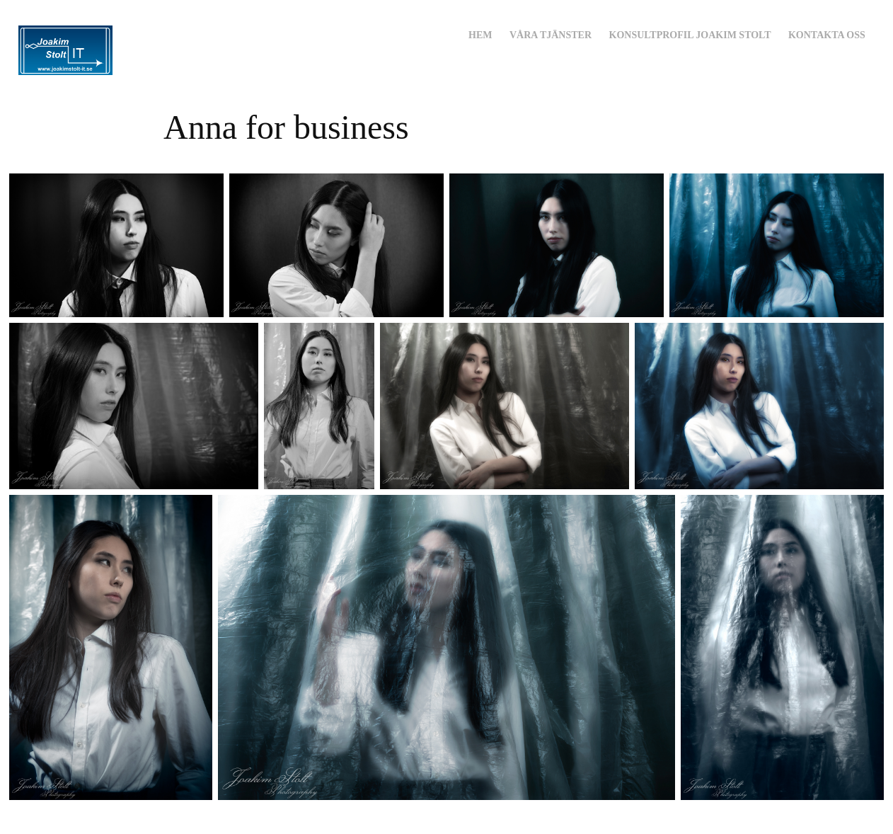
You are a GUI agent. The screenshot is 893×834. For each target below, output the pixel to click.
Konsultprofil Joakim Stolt (690, 35)
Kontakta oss (826, 35)
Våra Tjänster (550, 35)
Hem (480, 35)
